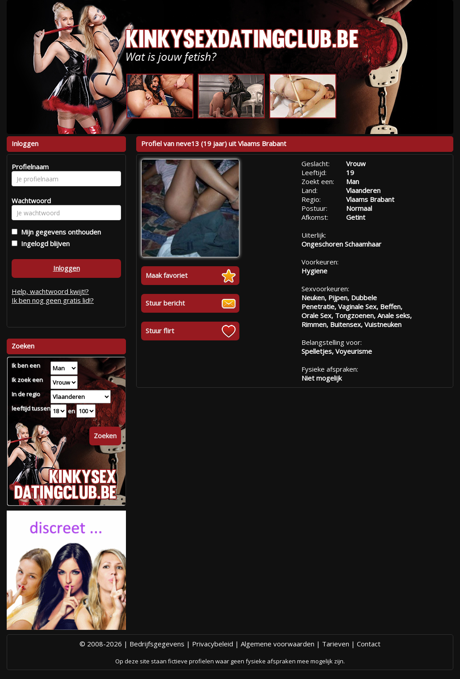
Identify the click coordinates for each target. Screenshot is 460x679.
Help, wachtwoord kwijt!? (50, 291)
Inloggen (66, 268)
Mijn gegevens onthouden (59, 231)
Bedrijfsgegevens (157, 643)
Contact (369, 643)
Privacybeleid (212, 643)
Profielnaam (29, 166)
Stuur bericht (165, 302)
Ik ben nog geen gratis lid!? (53, 300)
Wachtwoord (29, 200)
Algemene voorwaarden (277, 643)
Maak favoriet (167, 275)
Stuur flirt (160, 330)
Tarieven (335, 643)
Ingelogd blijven (43, 243)
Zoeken (105, 435)
